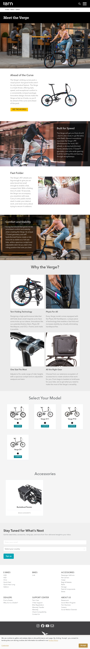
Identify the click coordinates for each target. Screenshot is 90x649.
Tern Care (35, 600)
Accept (83, 645)
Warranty (35, 609)
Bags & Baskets (66, 582)
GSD (5, 575)
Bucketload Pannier (24, 507)
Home (7, 9)
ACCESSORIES (67, 572)
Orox (5, 580)
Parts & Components (68, 589)
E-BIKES (6, 572)
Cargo (63, 580)
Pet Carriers (65, 577)
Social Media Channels (69, 609)
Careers (63, 607)
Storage (64, 587)
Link (33, 575)
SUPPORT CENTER (40, 598)
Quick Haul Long (9, 584)
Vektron (6, 587)
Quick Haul (7, 582)
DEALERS (7, 598)
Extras (63, 591)
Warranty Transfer (38, 607)
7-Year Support (37, 603)
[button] (85, 3)
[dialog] (45, 642)
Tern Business (66, 605)
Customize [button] (5, 645)
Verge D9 (18, 450)
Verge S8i (18, 419)
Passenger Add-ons (67, 575)
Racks (63, 584)
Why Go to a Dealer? (10, 603)
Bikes (12, 9)
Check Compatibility (39, 612)
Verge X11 (45, 419)
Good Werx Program (68, 603)
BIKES (34, 572)
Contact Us (36, 614)
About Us (66, 598)
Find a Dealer (8, 600)
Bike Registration (38, 605)
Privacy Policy (53, 640)
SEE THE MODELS (19, 109)
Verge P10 (72, 419)
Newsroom (65, 600)
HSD (5, 577)
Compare (18, 426)
